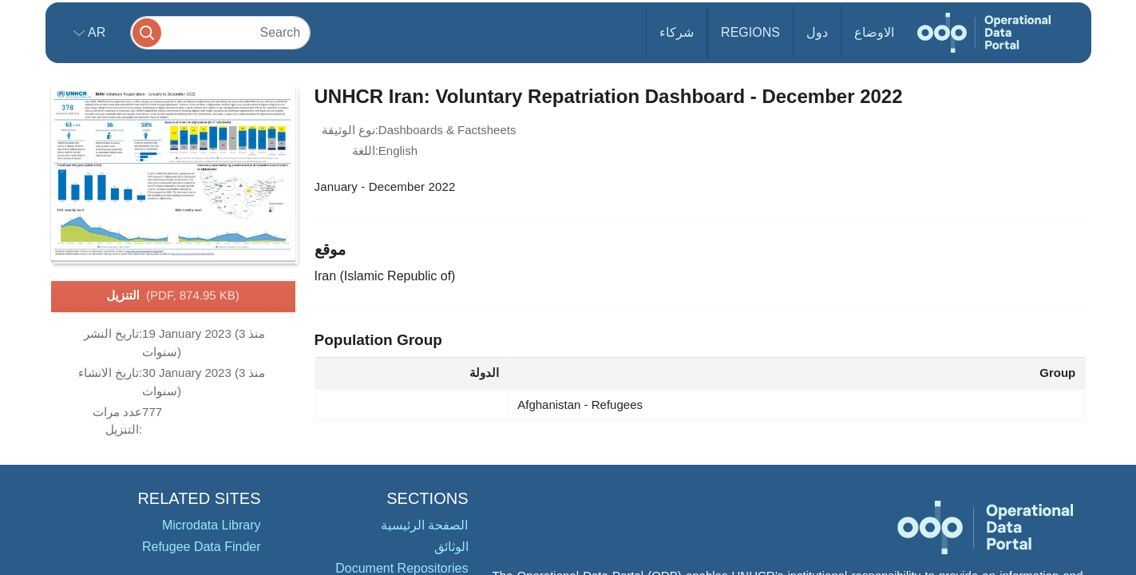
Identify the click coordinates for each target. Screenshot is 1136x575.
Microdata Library (211, 525)
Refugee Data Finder (201, 546)
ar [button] (95, 32)
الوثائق (451, 546)
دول (817, 32)
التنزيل (172, 296)
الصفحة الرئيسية (424, 525)
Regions (750, 32)
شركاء (676, 32)
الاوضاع (874, 32)
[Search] (220, 32)
